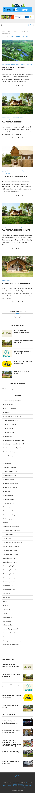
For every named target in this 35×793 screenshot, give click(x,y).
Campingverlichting (9, 452)
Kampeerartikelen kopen (10, 483)
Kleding (5, 523)
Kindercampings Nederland (11, 519)
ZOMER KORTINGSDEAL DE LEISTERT (21, 372)
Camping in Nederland (9, 424)
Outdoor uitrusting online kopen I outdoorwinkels (23, 362)
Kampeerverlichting (9, 515)
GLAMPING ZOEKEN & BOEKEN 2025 (14, 177)
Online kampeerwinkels (10, 562)
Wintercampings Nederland (11, 645)
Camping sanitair (8, 428)
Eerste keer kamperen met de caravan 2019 (10, 762)
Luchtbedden (7, 538)
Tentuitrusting (7, 617)
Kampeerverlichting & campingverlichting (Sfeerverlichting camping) (10, 721)
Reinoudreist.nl (28, 785)
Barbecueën (6, 412)
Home (3, 31)
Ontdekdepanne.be (7, 785)
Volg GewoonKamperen (9, 389)
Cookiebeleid (20, 784)
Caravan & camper (8, 456)
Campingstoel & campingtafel (12, 448)
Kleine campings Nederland (11, 527)
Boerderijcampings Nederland (12, 416)
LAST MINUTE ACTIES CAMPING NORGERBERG (23, 341)
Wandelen (6, 637)
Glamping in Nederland (15, 64)
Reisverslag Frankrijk (9, 578)
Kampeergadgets (8, 491)
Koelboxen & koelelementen (11, 530)
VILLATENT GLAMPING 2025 (12, 122)
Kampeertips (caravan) (9, 507)
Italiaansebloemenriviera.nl (18, 785)
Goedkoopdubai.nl (25, 787)
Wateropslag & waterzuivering (12, 641)
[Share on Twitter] (16, 85)
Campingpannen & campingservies (13, 440)
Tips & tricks (7, 621)
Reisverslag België (8, 566)
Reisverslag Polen (8, 586)
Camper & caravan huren (10, 420)
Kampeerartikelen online (10, 487)
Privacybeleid (14, 784)
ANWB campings (5, 64)
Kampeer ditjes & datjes (27, 64)
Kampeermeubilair (8, 503)
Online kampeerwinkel (9, 558)
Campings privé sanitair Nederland (13, 444)
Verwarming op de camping (11, 629)
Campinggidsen (7, 436)
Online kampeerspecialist (10, 554)
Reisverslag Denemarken (10, 570)
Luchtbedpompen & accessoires (12, 542)
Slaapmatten (7, 593)
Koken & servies (8, 534)
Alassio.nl (18, 787)
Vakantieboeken (8, 625)
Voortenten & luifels (9, 633)
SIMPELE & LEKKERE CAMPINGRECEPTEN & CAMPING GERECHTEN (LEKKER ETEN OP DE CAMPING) (11, 743)
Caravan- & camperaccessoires (12, 460)
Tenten (5, 613)
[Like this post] (12, 85)
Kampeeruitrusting (8, 511)
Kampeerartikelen (8, 479)
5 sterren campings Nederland (8, 170)
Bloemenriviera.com (10, 787)
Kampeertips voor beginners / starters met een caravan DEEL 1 (11, 752)
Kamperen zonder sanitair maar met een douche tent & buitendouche (11, 732)
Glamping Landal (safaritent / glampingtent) (22, 352)
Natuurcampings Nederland (11, 546)
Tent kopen (6, 609)
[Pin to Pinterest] (18, 85)
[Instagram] (30, 25)
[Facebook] (28, 25)
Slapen (5, 601)
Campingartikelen (8, 432)
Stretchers (6, 605)
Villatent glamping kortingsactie (16, 230)
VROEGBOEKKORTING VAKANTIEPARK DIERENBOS (21, 331)
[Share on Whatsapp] (22, 85)
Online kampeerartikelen (10, 550)
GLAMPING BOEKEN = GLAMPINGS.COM (16, 283)
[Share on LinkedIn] (20, 85)
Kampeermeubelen (8, 499)
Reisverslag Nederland (9, 582)
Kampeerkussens (8, 495)
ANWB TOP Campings (6, 171)
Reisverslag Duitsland (9, 574)
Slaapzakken (6, 597)
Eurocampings (7, 464)
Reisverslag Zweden (9, 590)
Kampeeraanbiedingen (6, 119)
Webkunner (28, 782)
